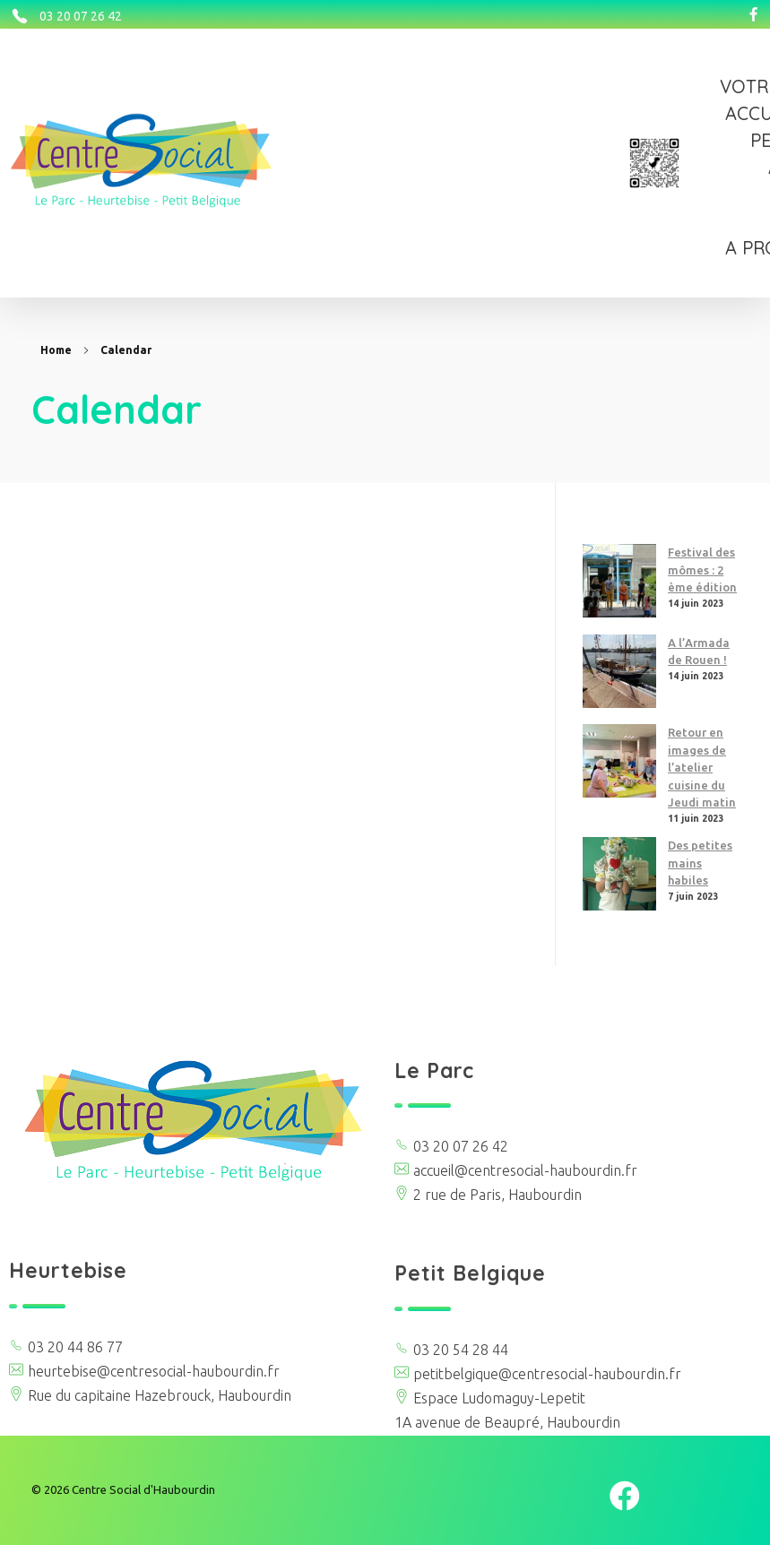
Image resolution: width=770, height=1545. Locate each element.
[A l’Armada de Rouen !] (619, 671)
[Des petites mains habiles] (619, 874)
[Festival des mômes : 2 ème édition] (619, 580)
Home (56, 350)
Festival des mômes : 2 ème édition (702, 569)
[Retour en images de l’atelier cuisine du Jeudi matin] (619, 761)
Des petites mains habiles (700, 862)
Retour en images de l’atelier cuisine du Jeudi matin (702, 767)
